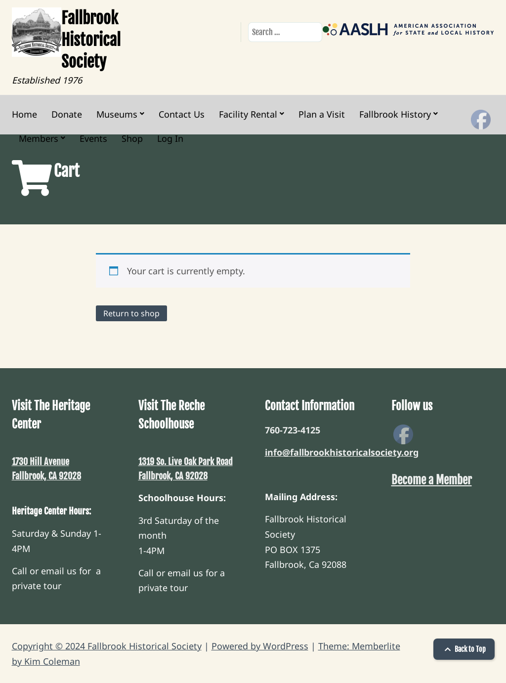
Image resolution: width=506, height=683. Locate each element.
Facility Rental (248, 114)
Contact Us (182, 114)
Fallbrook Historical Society (91, 40)
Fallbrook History (395, 114)
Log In (170, 138)
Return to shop (131, 313)
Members (38, 138)
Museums (116, 114)
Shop (132, 138)
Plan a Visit (321, 114)
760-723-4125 (292, 430)
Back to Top (464, 649)
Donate (66, 114)
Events (93, 138)
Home (24, 114)
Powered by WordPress (259, 646)
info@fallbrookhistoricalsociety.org (342, 452)
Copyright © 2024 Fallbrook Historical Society (107, 646)
